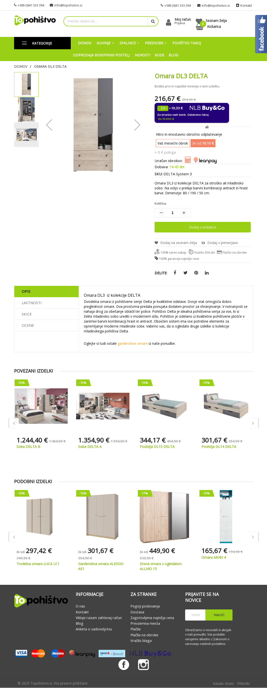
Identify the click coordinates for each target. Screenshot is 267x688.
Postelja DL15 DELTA (157, 446)
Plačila (135, 629)
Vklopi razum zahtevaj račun (99, 617)
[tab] (46, 291)
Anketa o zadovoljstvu (94, 629)
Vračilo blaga (141, 640)
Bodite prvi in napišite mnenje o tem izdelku (187, 86)
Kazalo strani (223, 683)
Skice (27, 313)
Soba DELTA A (90, 446)
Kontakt (82, 611)
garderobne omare (133, 343)
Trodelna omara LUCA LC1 (38, 563)
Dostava (137, 611)
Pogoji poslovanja (145, 606)
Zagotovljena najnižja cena (152, 617)
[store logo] (35, 20)
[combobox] (106, 21)
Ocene (28, 325)
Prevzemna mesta (145, 623)
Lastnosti (32, 302)
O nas (80, 606)
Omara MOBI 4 (213, 557)
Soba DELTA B (28, 446)
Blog (79, 623)
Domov (20, 66)
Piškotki (243, 683)
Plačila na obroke (144, 634)
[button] (26, 109)
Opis (26, 291)
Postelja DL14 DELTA (218, 446)
